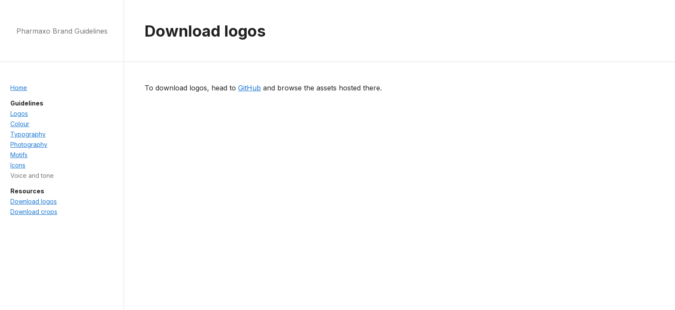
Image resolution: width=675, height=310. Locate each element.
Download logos (33, 201)
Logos (19, 113)
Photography (28, 144)
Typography (28, 134)
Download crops (33, 211)
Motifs (19, 154)
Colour (19, 123)
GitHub (249, 88)
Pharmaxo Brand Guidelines (62, 31)
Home (18, 87)
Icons (17, 165)
